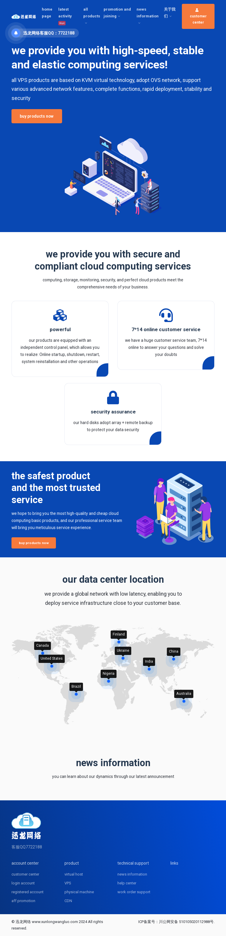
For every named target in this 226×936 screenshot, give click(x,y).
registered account (27, 892)
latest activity (65, 16)
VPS (67, 883)
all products (91, 12)
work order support (133, 892)
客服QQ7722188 (26, 847)
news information (148, 12)
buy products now (37, 116)
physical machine (79, 892)
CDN (68, 901)
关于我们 (169, 12)
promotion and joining (117, 12)
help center (126, 883)
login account (23, 883)
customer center (198, 16)
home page (47, 12)
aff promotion (23, 901)
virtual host (73, 874)
